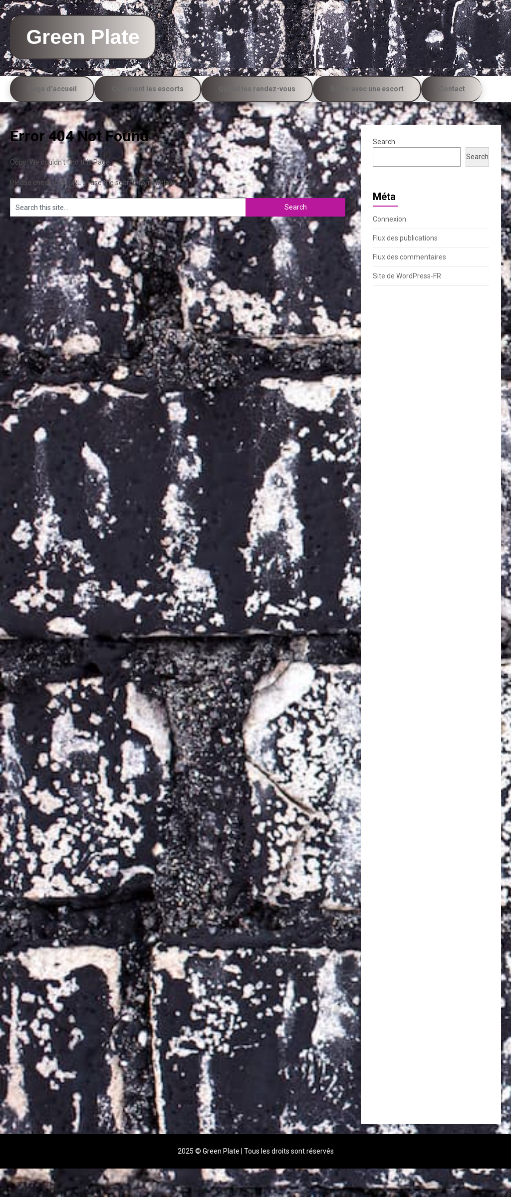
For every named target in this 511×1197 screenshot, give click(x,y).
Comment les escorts (148, 117)
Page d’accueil (52, 117)
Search (384, 170)
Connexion (389, 247)
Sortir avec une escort (367, 117)
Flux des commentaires (409, 285)
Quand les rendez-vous (257, 117)
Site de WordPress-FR (407, 304)
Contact (452, 117)
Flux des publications (405, 266)
